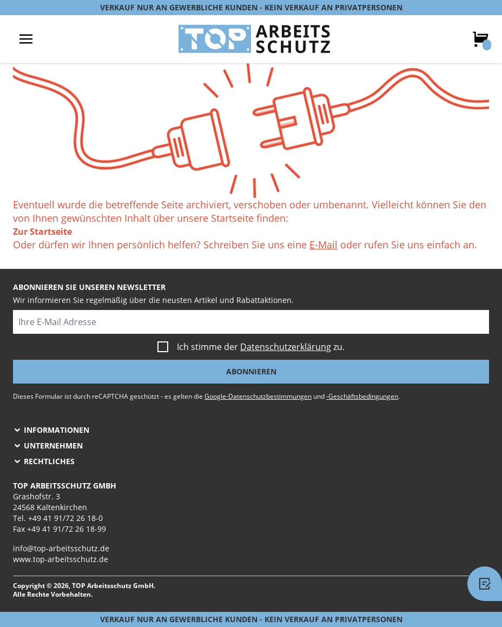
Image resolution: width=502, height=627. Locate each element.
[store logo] (254, 39)
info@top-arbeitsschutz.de (61, 548)
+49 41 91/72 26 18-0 (65, 518)
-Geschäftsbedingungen (362, 396)
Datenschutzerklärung (285, 347)
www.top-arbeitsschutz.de (60, 559)
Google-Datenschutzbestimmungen (258, 396)
